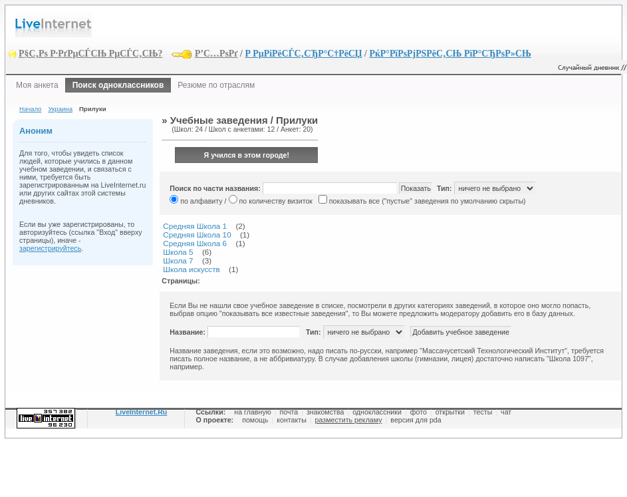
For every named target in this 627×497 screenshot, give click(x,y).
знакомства (325, 412)
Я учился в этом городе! (247, 155)
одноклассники (377, 412)
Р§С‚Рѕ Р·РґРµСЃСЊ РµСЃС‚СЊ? (91, 54)
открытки (450, 412)
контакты (292, 420)
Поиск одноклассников (118, 85)
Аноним (36, 131)
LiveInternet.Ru (142, 412)
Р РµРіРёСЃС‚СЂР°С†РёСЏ (303, 54)
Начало (30, 108)
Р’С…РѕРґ (216, 54)
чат (506, 412)
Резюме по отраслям (216, 85)
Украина (60, 108)
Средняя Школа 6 (195, 243)
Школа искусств (191, 269)
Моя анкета (37, 85)
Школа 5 (178, 252)
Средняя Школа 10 (197, 234)
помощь (255, 420)
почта (288, 412)
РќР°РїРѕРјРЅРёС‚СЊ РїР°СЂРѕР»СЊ (450, 54)
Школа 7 (178, 260)
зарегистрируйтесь (50, 248)
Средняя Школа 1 (195, 226)
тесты (483, 412)
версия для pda (415, 420)
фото (418, 412)
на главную (252, 412)
